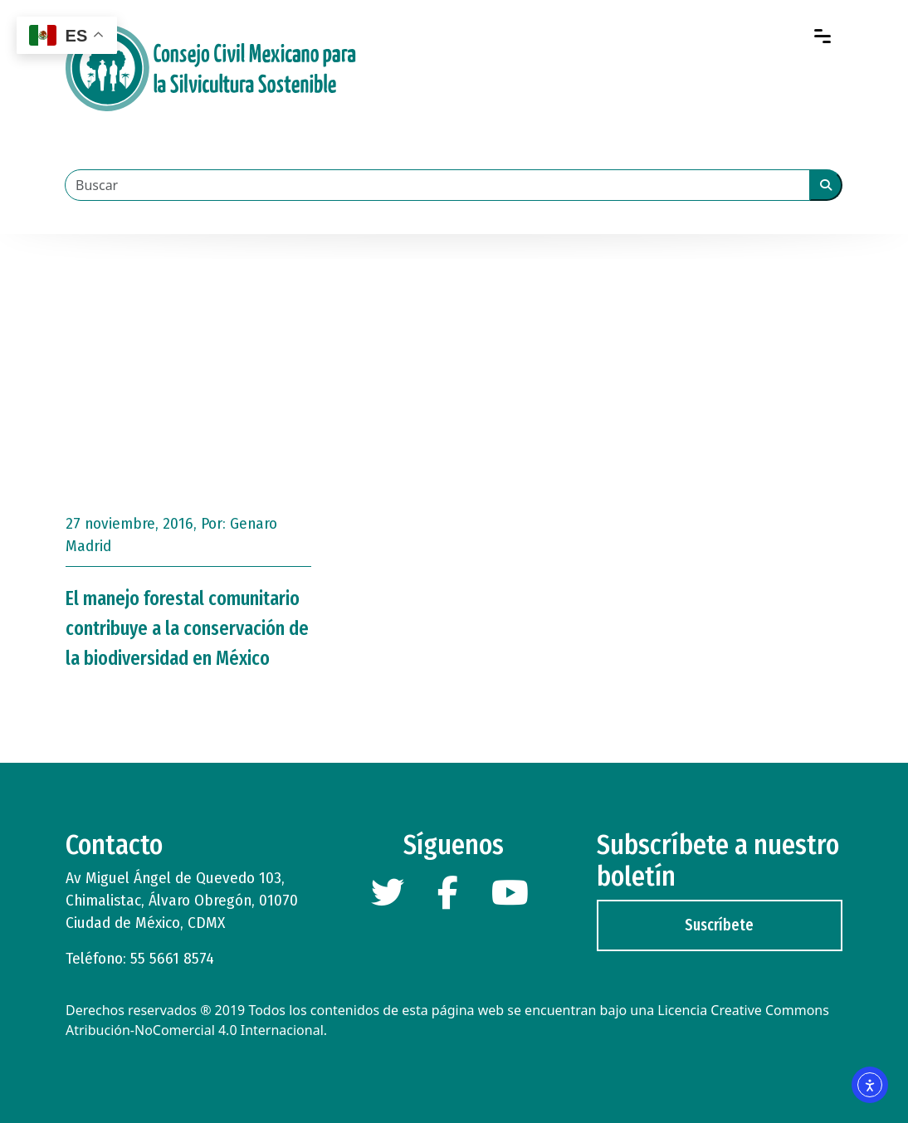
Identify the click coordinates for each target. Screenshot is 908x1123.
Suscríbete (719, 925)
